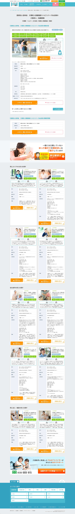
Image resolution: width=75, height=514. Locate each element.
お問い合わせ (12, 510)
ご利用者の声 (44, 506)
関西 (45, 489)
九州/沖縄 (61, 489)
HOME (21, 4)
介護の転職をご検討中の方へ (32, 4)
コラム (50, 4)
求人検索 (25, 4)
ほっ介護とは (44, 4)
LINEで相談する (61, 1)
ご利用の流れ (38, 4)
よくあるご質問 (30, 1)
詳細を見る (31, 208)
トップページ (13, 506)
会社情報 (17, 510)
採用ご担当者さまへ (53, 506)
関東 (30, 489)
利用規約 (33, 510)
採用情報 (21, 510)
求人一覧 (36, 506)
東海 (37, 489)
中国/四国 (53, 489)
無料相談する (55, 1)
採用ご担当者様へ (36, 1)
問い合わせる (27, 103)
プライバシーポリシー (27, 510)
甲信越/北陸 (21, 489)
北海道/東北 (13, 489)
